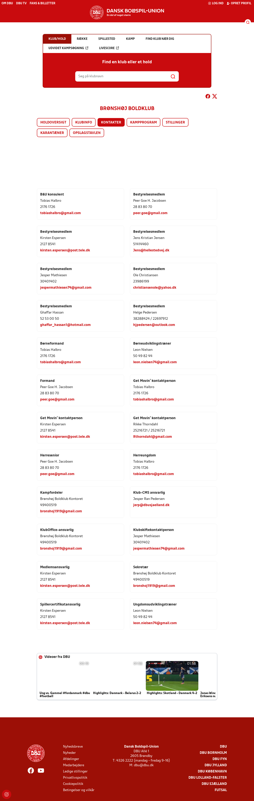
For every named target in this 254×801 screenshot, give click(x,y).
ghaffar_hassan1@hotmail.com (65, 325)
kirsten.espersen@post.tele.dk (65, 250)
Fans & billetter (42, 3)
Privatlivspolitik (75, 777)
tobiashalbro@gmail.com (60, 213)
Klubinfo (83, 122)
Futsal (221, 790)
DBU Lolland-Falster (207, 777)
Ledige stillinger (75, 771)
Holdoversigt (53, 122)
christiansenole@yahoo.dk (154, 287)
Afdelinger (71, 759)
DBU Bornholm (213, 753)
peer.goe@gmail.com (150, 213)
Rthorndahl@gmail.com (152, 437)
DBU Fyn (220, 759)
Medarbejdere (73, 765)
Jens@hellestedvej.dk (151, 250)
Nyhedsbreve (73, 746)
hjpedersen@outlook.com (154, 325)
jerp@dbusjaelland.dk (151, 505)
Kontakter (111, 122)
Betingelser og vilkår (78, 790)
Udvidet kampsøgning (68, 48)
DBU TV (21, 3)
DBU (223, 746)
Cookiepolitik (73, 784)
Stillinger (175, 122)
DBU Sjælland (214, 784)
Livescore (109, 48)
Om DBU (7, 3)
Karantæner (52, 133)
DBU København (212, 771)
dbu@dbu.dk (144, 765)
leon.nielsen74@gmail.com (155, 362)
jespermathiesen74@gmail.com (66, 287)
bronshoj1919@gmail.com (61, 511)
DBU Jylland (216, 765)
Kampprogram (143, 122)
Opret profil (239, 3)
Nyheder (69, 753)
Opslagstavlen (87, 133)
